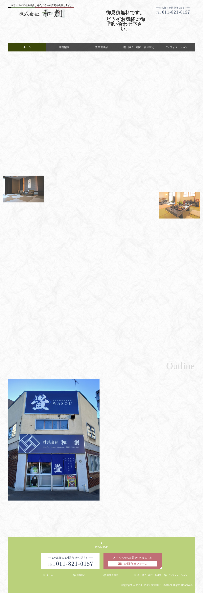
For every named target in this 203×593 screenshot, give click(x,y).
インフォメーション (176, 47)
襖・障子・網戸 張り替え (138, 47)
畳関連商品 (101, 47)
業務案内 (64, 47)
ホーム (27, 47)
